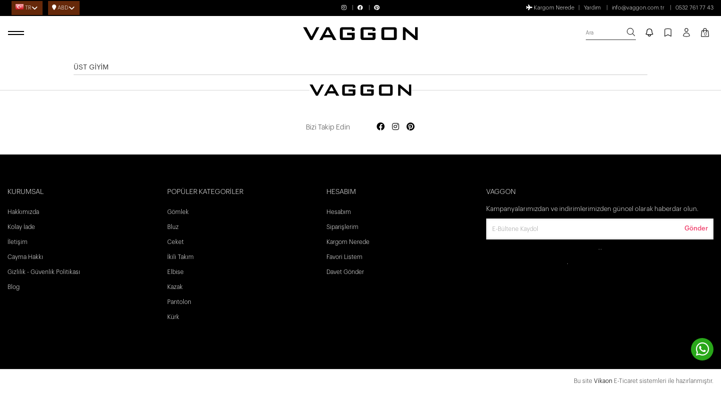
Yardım (592, 7)
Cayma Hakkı (25, 257)
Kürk (173, 317)
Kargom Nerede (550, 7)
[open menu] (18, 33)
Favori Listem (344, 257)
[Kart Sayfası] (704, 33)
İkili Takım (180, 257)
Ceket (175, 242)
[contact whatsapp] (702, 349)
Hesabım (338, 212)
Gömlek (178, 212)
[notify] (649, 33)
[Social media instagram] (395, 127)
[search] (610, 33)
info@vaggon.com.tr (638, 7)
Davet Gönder (345, 272)
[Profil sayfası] (686, 36)
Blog (14, 287)
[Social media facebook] (381, 127)
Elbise (175, 272)
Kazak (175, 287)
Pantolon (179, 302)
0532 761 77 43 (694, 7)
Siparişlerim (342, 227)
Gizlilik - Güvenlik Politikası (44, 272)
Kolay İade (21, 227)
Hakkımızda (23, 212)
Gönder (696, 228)
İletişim (18, 242)
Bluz (173, 227)
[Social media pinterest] (411, 127)
